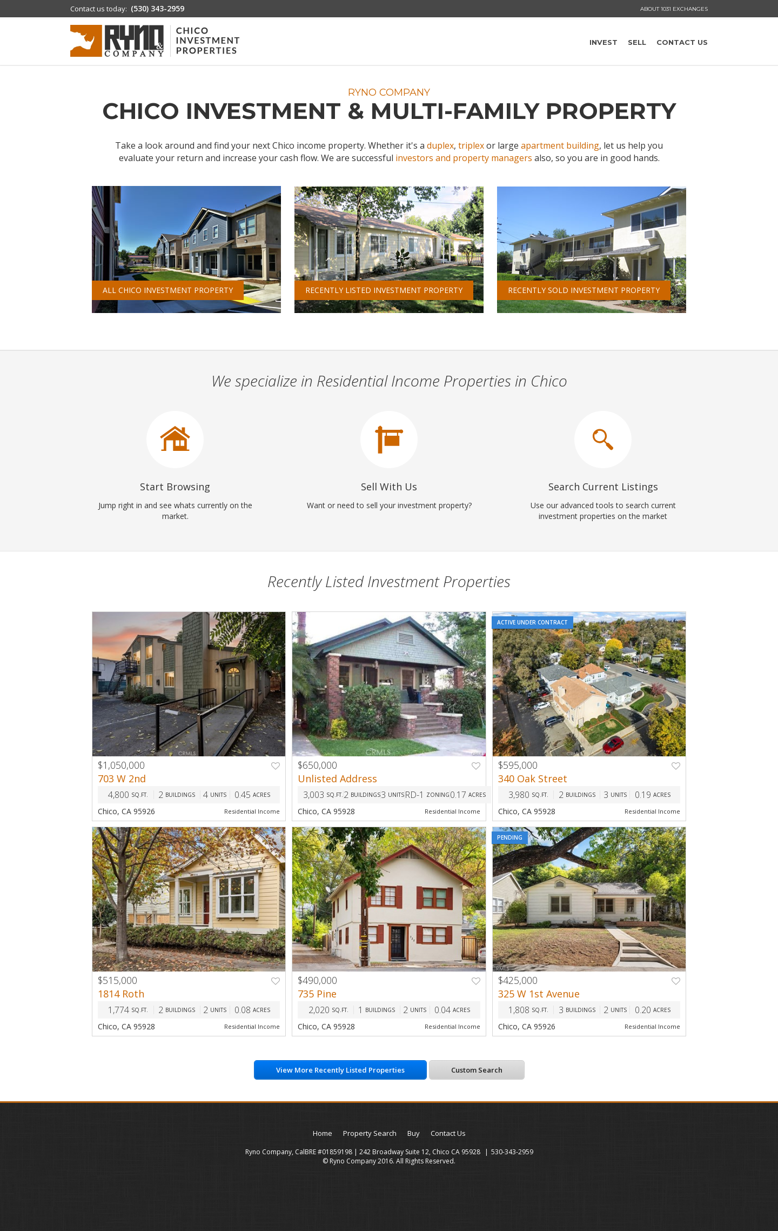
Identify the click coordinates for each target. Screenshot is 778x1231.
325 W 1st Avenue (539, 993)
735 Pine (317, 993)
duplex (440, 145)
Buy (413, 1133)
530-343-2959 (512, 1151)
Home (322, 1133)
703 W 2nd (122, 778)
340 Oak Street (532, 778)
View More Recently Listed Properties (340, 1070)
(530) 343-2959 (157, 8)
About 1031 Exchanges (674, 8)
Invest (603, 42)
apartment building (560, 145)
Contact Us (682, 42)
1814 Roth (121, 993)
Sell (637, 42)
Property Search (370, 1133)
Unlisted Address (337, 778)
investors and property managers (463, 158)
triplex (471, 145)
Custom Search (476, 1070)
